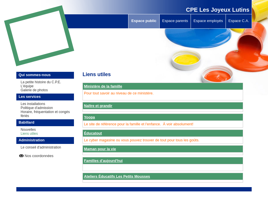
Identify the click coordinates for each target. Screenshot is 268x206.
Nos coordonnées (39, 156)
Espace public (143, 21)
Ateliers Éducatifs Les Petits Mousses (117, 176)
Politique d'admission (37, 108)
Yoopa (89, 117)
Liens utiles (29, 134)
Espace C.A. (238, 21)
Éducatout (93, 133)
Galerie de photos (34, 90)
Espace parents (175, 21)
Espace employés (208, 21)
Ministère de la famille (103, 86)
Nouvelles (28, 130)
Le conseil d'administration (41, 147)
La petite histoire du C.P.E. (41, 82)
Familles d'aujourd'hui (103, 161)
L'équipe (27, 86)
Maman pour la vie (100, 149)
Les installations (33, 104)
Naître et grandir (98, 106)
